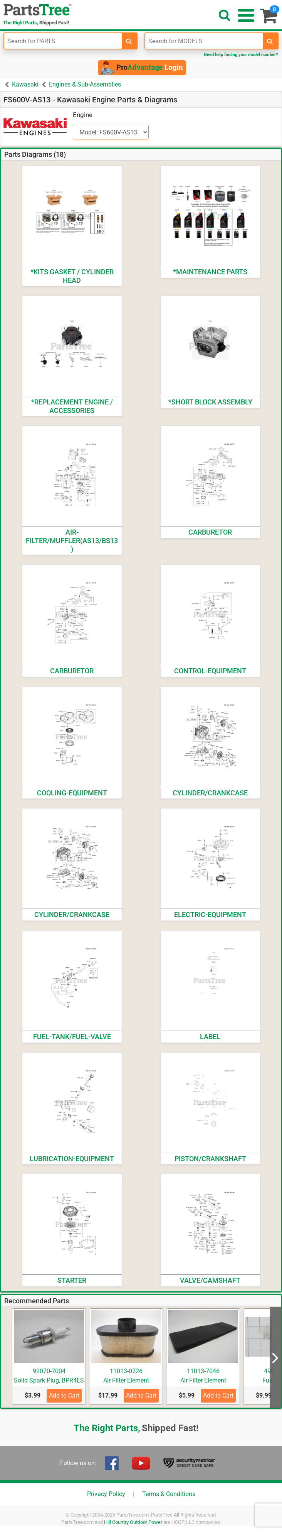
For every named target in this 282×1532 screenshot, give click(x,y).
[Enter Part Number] (63, 41)
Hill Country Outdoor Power (133, 1522)
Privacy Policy (106, 1494)
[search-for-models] (270, 41)
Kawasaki (25, 84)
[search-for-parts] (129, 41)
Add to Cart (64, 1395)
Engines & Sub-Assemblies (85, 84)
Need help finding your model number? (241, 54)
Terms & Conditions (168, 1494)
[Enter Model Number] (204, 41)
